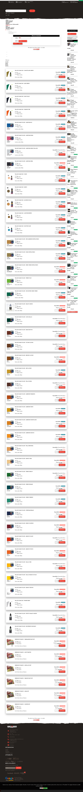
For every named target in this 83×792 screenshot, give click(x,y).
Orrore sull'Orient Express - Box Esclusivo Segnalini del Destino (72, 92)
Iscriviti (18, 767)
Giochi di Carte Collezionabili (12, 24)
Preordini (70, 40)
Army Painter (19, 643)
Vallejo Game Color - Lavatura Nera (24, 161)
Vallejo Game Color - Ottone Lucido (24, 342)
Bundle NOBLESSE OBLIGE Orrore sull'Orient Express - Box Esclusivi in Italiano (72, 124)
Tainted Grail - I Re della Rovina (74, 244)
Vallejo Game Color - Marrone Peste (24, 406)
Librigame (8, 22)
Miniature (8, 25)
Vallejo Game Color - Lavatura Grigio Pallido (26, 148)
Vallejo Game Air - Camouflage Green (24, 70)
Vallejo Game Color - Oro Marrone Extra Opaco (27, 239)
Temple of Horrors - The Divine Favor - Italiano (72, 212)
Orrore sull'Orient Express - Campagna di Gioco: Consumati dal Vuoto (71, 69)
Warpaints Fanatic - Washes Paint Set (24, 678)
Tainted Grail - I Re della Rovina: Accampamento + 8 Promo (72, 303)
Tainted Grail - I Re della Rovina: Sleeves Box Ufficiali (72, 290)
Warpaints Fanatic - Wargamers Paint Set (25, 639)
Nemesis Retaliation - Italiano (74, 223)
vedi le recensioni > (17, 780)
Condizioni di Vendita (9, 753)
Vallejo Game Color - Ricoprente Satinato (25, 626)
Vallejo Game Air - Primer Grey (22, 600)
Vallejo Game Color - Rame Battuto (24, 329)
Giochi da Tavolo (9, 20)
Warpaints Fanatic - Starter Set (22, 704)
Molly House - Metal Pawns (74, 204)
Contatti (6, 749)
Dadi (7, 26)
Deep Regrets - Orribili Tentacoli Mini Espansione (72, 182)
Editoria (7, 23)
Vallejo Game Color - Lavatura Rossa (24, 135)
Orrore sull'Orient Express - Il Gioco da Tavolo (71, 149)
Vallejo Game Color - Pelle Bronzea (24, 445)
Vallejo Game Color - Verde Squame (24, 484)
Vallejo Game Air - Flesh (21, 174)
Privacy (6, 750)
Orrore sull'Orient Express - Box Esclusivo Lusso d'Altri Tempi (72, 103)
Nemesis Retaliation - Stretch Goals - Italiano (72, 233)
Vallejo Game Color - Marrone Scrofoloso (26, 419)
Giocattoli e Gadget (10, 27)
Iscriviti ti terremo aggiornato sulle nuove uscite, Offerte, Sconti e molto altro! (13, 770)
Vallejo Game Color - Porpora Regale (24, 510)
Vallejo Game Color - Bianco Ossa (23, 458)
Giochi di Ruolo (9, 21)
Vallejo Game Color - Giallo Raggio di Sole (26, 574)
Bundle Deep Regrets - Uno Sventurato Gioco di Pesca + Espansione (72, 193)
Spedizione (7, 751)
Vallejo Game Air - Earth (21, 187)
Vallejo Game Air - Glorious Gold (23, 200)
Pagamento (7, 752)
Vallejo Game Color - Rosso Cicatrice (24, 523)
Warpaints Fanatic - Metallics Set (23, 665)
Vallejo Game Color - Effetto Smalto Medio (26, 613)
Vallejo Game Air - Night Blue (22, 96)
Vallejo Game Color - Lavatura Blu (23, 122)
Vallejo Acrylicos (19, 100)
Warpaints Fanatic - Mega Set (22, 691)
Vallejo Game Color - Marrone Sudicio (24, 432)
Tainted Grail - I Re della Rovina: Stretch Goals (72, 267)
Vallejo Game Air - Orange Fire (22, 109)
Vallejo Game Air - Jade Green (22, 83)
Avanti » (37, 49)
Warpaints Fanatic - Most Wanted (23, 652)
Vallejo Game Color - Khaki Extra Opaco (25, 252)
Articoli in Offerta (9, 28)
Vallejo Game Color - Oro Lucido (23, 368)
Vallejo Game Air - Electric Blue (23, 226)
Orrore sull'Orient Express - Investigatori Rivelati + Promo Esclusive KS (71, 57)
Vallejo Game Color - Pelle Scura (23, 381)
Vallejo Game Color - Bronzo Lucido (24, 355)
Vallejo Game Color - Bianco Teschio (24, 587)
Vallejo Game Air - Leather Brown (23, 213)
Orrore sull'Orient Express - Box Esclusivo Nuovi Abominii (72, 81)
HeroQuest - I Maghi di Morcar (74, 45)
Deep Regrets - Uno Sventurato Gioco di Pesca (72, 171)
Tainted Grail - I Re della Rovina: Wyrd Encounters (72, 255)
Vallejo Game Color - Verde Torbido (24, 497)
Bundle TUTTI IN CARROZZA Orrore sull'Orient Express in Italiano (72, 113)
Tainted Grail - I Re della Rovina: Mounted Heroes (72, 278)
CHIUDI (41, 789)
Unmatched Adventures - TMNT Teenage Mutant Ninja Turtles (72, 159)
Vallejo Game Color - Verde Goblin (24, 471)
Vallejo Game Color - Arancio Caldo (24, 536)
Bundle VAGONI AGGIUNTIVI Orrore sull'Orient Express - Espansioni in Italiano (72, 137)
